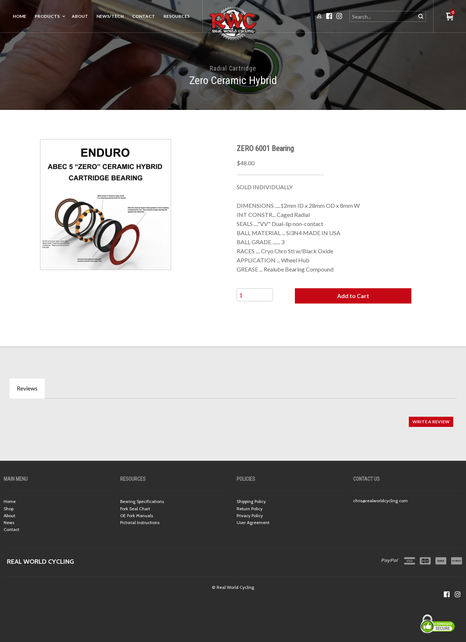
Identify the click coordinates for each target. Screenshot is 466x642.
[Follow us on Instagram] (458, 594)
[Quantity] (255, 294)
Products (47, 16)
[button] (353, 296)
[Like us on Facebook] (447, 594)
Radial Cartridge (233, 68)
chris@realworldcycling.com (380, 500)
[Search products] (383, 16)
